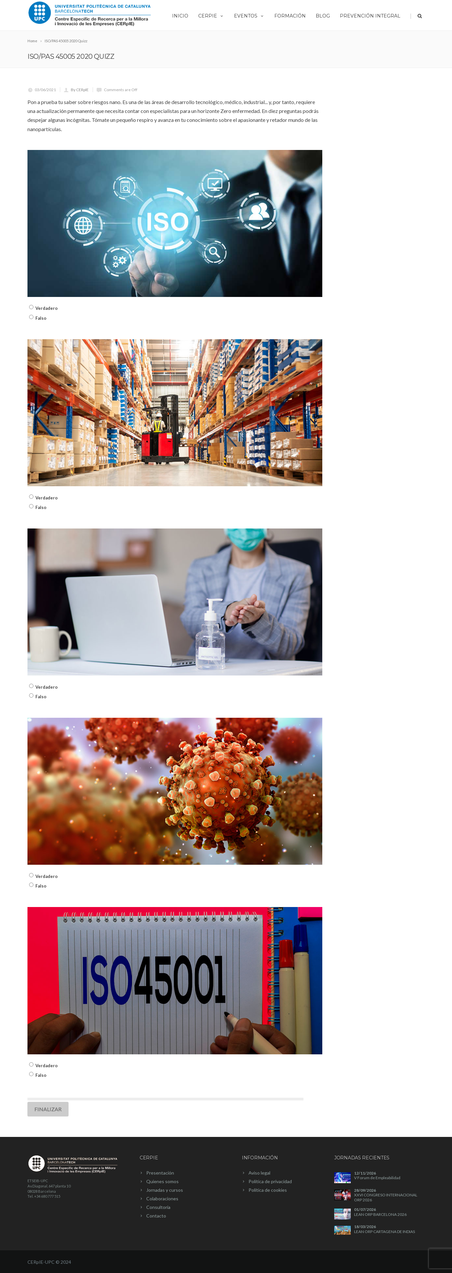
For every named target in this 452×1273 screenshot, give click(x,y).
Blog (323, 16)
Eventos (249, 16)
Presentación (160, 1173)
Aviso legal (259, 1173)
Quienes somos (162, 1181)
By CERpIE (80, 89)
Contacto (156, 1215)
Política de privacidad (270, 1181)
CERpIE (211, 16)
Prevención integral (370, 16)
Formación (290, 16)
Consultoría (158, 1207)
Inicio (180, 16)
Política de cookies (268, 1190)
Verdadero (46, 308)
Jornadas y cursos (164, 1190)
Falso (40, 318)
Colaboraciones (162, 1198)
